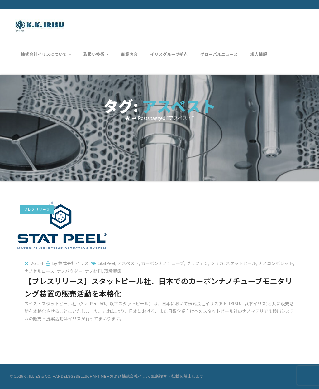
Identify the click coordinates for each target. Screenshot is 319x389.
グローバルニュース (219, 50)
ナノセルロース (39, 271)
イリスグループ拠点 (169, 50)
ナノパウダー (70, 271)
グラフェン (197, 263)
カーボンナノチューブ (162, 263)
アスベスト (128, 263)
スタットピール (241, 263)
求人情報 (258, 50)
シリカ (216, 263)
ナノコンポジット (275, 263)
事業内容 (129, 50)
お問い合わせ (283, 22)
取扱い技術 (95, 50)
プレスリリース (37, 209)
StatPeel (106, 263)
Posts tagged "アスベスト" (166, 118)
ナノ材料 (93, 271)
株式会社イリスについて (46, 50)
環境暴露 (112, 271)
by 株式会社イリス (71, 263)
